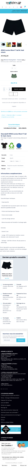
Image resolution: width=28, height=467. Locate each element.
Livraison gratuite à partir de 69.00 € (10, 395)
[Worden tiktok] (1, 388)
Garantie (3, 417)
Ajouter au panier (19, 89)
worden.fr (10, 375)
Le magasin (4, 439)
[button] (6, 7)
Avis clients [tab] (22, 128)
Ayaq (2, 60)
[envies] (13, 7)
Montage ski (4, 407)
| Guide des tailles (10, 115)
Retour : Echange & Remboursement (10, 398)
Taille (14, 65)
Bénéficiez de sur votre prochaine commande (14, 111)
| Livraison (18, 115)
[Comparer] (11, 265)
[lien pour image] (14, 28)
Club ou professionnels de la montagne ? (11, 415)
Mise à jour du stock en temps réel (9, 410)
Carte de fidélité (5, 402)
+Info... (23, 60)
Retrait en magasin (5, 405)
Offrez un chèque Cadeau (7, 422)
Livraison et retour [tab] (10, 128)
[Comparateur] (17, 7)
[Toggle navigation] (2, 7)
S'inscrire (20, 340)
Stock (3, 115)
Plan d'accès (4, 357)
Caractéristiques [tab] (14, 124)
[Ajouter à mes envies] (11, 262)
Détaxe (3, 420)
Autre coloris (14, 71)
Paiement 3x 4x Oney (6, 400)
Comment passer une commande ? (9, 412)
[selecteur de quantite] (7, 89)
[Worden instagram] (3, 388)
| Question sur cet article (7, 117)
